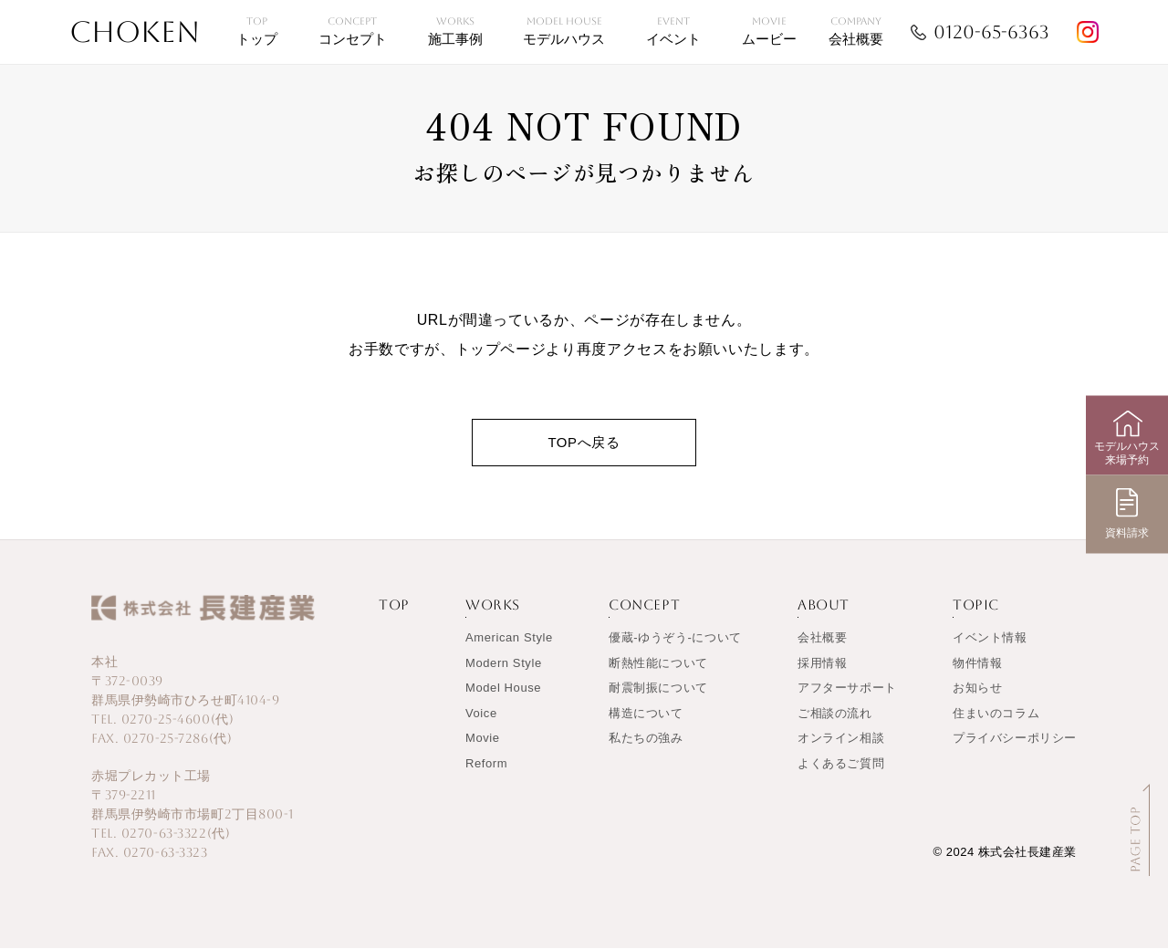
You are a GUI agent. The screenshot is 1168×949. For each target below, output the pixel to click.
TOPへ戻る (584, 442)
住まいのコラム (996, 714)
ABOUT (824, 605)
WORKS (492, 605)
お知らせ (977, 688)
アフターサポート (847, 688)
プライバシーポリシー (1015, 739)
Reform (486, 764)
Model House (503, 688)
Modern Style (503, 664)
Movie (482, 739)
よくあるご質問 (841, 764)
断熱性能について (658, 664)
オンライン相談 (841, 739)
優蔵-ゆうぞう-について (675, 638)
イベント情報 (990, 638)
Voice (481, 714)
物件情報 (977, 664)
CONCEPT (644, 605)
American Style (509, 638)
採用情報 (822, 664)
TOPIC (976, 605)
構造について (646, 714)
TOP (394, 605)
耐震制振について (658, 688)
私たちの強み (646, 739)
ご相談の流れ (835, 714)
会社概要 (822, 638)
